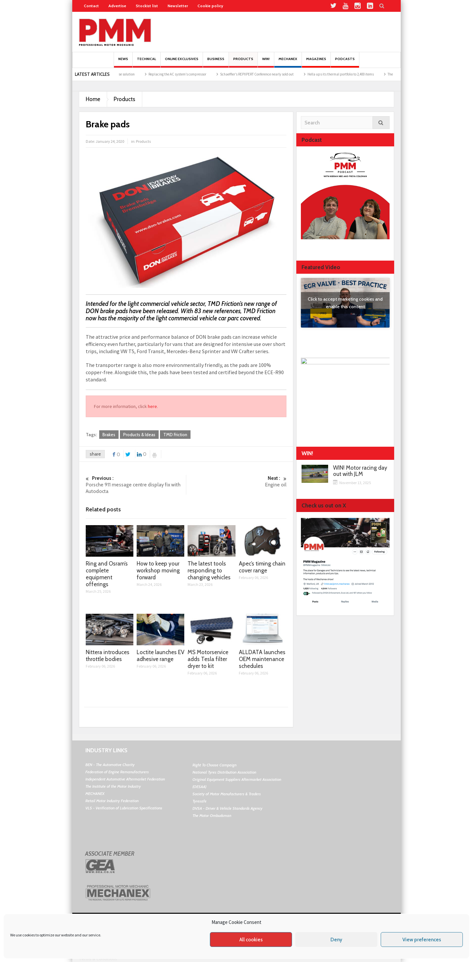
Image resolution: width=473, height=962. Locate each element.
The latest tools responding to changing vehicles (209, 570)
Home (93, 99)
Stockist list (147, 5)
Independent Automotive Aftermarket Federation (125, 779)
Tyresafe (199, 801)
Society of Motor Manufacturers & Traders (226, 793)
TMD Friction (175, 434)
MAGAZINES (316, 62)
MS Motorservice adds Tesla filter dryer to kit (208, 659)
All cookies (251, 940)
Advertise (117, 5)
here (152, 406)
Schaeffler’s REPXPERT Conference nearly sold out (285, 74)
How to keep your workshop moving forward (158, 570)
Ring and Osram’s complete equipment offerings (107, 574)
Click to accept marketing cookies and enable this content (345, 303)
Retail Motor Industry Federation (112, 800)
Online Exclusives (182, 62)
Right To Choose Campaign (214, 764)
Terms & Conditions (98, 958)
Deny (336, 940)
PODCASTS (345, 62)
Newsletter (178, 5)
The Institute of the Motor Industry (113, 786)
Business (216, 62)
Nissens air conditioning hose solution (134, 74)
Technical (146, 62)
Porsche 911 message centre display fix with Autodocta (136, 484)
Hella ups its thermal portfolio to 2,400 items (368, 74)
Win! (266, 62)
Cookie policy (210, 5)
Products (243, 62)
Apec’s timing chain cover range (262, 567)
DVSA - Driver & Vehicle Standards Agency (227, 808)
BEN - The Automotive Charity (110, 764)
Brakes (108, 434)
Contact (91, 5)
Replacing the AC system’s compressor (205, 74)
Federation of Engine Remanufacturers (117, 771)
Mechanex (288, 62)
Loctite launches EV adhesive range (160, 655)
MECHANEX (94, 793)
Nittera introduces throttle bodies (107, 655)
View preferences (421, 940)
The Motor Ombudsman (211, 815)
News (123, 62)
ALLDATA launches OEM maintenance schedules (262, 659)
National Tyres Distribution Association (224, 772)
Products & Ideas (139, 434)
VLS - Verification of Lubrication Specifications (123, 807)
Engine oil (236, 481)
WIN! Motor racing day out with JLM (360, 471)
